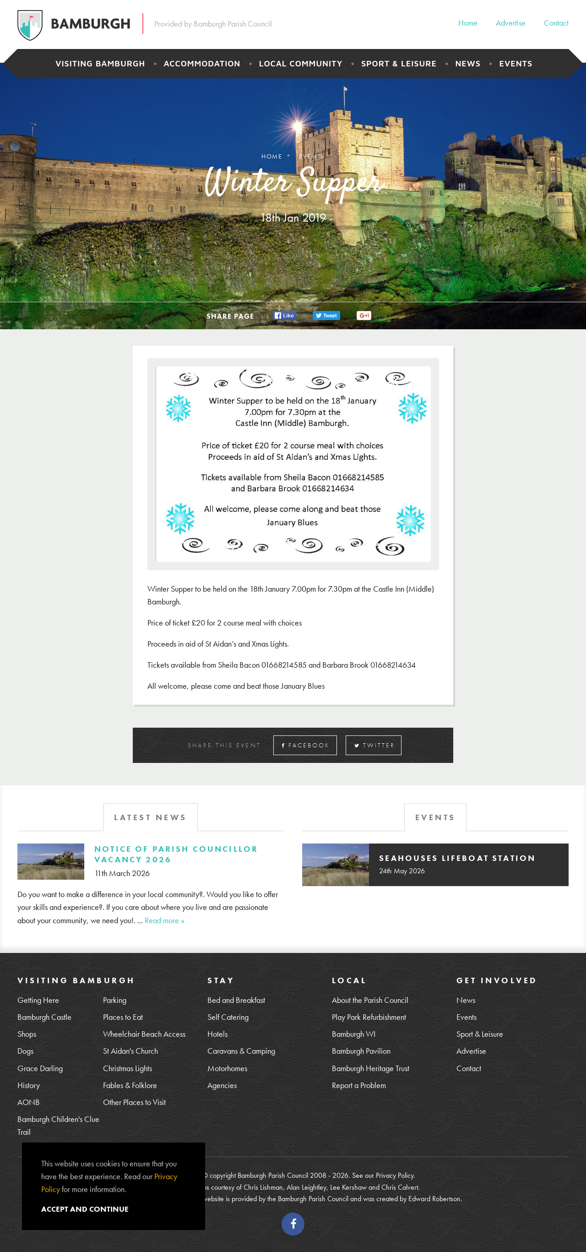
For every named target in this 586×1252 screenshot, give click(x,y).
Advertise (511, 22)
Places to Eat (123, 1017)
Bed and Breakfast (236, 1000)
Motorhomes (227, 1068)
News (467, 63)
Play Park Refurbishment (369, 1017)
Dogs (25, 1050)
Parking (114, 1000)
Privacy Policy (394, 1175)
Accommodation (202, 63)
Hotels (217, 1034)
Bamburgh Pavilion (361, 1050)
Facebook (306, 745)
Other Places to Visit (134, 1102)
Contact (556, 22)
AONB (28, 1102)
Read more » (164, 920)
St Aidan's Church (130, 1050)
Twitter (374, 745)
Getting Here (38, 1000)
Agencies (222, 1085)
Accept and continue (85, 1209)
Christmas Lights (127, 1068)
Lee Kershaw (348, 1187)
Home (467, 22)
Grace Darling (40, 1068)
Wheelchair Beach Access (144, 1034)
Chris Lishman (263, 1187)
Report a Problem (359, 1085)
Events (515, 63)
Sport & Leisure (399, 63)
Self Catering (228, 1017)
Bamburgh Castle (44, 1017)
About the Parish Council (370, 1000)
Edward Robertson (434, 1198)
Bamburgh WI (353, 1034)
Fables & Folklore (130, 1085)
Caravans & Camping (241, 1050)
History (28, 1085)
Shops (26, 1034)
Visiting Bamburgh (100, 63)
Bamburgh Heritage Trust (370, 1068)
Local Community (301, 63)
